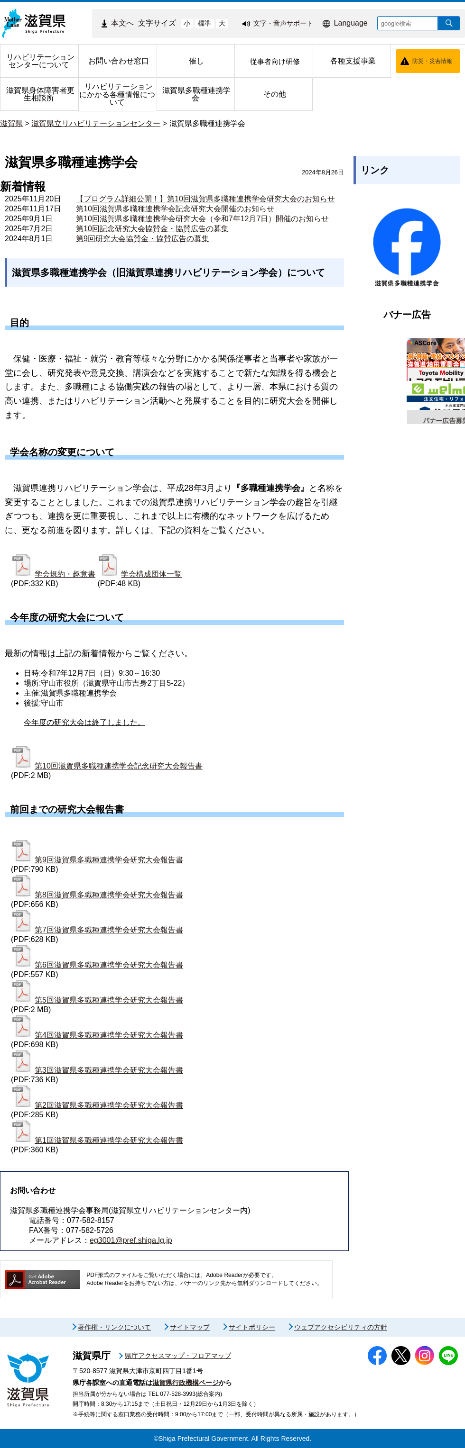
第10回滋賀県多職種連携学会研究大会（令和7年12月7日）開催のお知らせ (202, 219)
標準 (204, 23)
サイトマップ (190, 1327)
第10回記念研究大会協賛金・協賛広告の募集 (152, 229)
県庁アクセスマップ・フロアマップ (178, 1355)
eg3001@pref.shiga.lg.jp (131, 1240)
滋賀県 (11, 123)
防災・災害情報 (432, 61)
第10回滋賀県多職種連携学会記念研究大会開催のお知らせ (175, 209)
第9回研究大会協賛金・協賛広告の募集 (142, 239)
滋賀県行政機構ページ (185, 1382)
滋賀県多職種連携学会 (207, 123)
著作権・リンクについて (114, 1327)
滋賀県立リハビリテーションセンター (95, 123)
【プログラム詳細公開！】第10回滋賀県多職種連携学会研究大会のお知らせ (205, 199)
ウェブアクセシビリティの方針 (340, 1327)
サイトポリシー (252, 1327)
